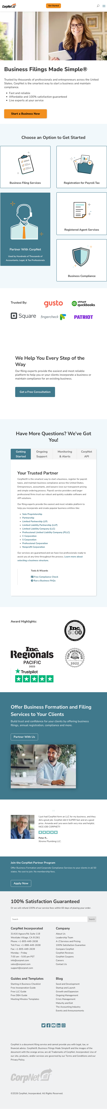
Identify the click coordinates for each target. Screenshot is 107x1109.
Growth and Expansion (67, 991)
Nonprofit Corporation (33, 547)
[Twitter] (43, 1026)
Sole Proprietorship (32, 514)
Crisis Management (65, 999)
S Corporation (29, 539)
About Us (60, 933)
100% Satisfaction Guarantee (71, 945)
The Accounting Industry (68, 1006)
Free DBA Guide (19, 995)
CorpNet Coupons (65, 956)
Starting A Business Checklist (26, 984)
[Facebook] (48, 1026)
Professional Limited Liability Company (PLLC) (46, 532)
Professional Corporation (35, 543)
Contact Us (61, 964)
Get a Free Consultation (35, 392)
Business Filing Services (25, 183)
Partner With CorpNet (25, 249)
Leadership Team (64, 937)
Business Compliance (82, 276)
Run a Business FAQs (43, 580)
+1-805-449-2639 (25, 949)
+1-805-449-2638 (28, 941)
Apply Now (21, 883)
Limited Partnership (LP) (35, 521)
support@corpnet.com (22, 968)
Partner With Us (24, 737)
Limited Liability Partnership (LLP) (40, 525)
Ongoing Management (67, 995)
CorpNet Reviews (65, 952)
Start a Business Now (25, 114)
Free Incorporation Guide (23, 987)
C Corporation (29, 536)
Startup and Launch (65, 987)
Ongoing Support (42, 454)
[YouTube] (53, 1026)
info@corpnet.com (20, 960)
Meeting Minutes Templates (25, 999)
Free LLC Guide (18, 991)
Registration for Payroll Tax (82, 183)
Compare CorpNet (65, 949)
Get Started (53, 5)
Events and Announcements (70, 1010)
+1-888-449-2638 (31, 945)
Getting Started (21, 454)
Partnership (28, 517)
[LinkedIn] (58, 1026)
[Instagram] (63, 1026)
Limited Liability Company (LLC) (38, 528)
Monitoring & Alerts (65, 454)
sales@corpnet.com (21, 964)
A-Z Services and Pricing (68, 941)
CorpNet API (86, 454)
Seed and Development (68, 984)
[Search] (98, 6)
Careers (60, 960)
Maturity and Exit (64, 1003)
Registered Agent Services (81, 230)
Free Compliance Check (44, 576)
